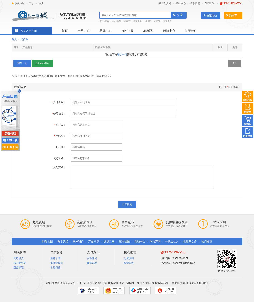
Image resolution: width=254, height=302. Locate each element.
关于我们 (191, 30)
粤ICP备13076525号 (157, 282)
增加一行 (122, 54)
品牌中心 (105, 30)
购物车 (231, 15)
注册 (41, 3)
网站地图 (47, 241)
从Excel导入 (42, 63)
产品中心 (83, 30)
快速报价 (210, 15)
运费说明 (129, 258)
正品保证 (19, 267)
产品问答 (93, 241)
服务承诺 (55, 258)
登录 (31, 3)
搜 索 (178, 14)
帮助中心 (181, 3)
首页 (65, 30)
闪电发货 (19, 258)
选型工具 (109, 241)
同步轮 (157, 21)
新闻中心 (169, 30)
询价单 (24, 39)
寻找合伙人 (172, 241)
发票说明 (92, 262)
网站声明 (155, 241)
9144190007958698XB (195, 282)
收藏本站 (18, 3)
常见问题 (55, 267)
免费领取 (10, 133)
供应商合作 (190, 241)
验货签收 (129, 262)
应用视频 (124, 241)
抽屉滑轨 (137, 21)
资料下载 (127, 30)
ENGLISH (210, 3)
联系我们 (195, 3)
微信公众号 (165, 3)
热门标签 (206, 241)
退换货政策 (56, 262)
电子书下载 (10, 140)
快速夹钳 (167, 21)
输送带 (127, 21)
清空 (234, 63)
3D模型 (148, 30)
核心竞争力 (20, 262)
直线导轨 (116, 21)
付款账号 (92, 258)
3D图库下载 (10, 147)
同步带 (147, 21)
